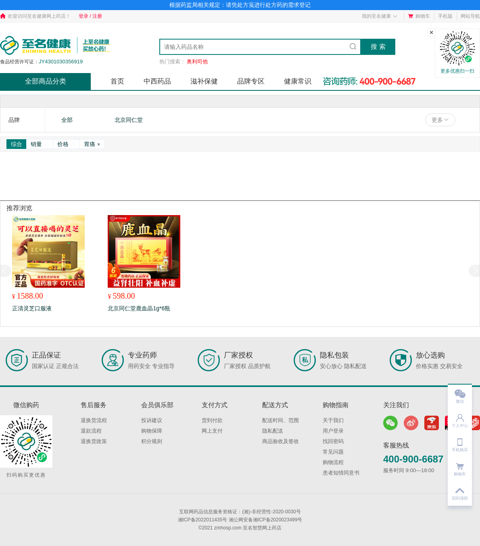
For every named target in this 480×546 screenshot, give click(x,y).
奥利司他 (197, 62)
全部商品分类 (45, 81)
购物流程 (333, 462)
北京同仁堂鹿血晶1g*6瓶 (139, 308)
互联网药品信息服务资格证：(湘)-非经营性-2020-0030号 (240, 512)
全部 (67, 120)
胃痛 (92, 144)
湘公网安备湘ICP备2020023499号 (266, 520)
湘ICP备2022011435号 (202, 520)
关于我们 (333, 420)
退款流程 (91, 431)
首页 (117, 81)
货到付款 (212, 420)
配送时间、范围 (280, 420)
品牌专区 (251, 81)
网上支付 (212, 431)
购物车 (419, 16)
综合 (16, 144)
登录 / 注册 (90, 16)
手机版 (445, 16)
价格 (66, 144)
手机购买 (460, 442)
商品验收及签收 (280, 441)
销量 (40, 144)
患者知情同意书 (341, 473)
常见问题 (333, 452)
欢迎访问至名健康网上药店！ (35, 16)
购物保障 (151, 431)
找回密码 (333, 441)
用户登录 (333, 431)
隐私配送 (272, 431)
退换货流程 (94, 420)
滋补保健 (204, 81)
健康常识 (297, 81)
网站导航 (470, 16)
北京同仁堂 (129, 120)
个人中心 (460, 418)
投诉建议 (151, 420)
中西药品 (157, 81)
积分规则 (151, 441)
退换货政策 (94, 441)
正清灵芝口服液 (32, 308)
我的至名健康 (380, 16)
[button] (474, 271)
